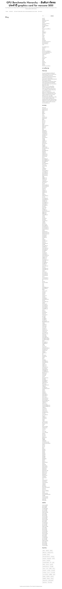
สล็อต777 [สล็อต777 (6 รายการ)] (52, 576)
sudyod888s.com (45, 370)
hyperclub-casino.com (46, 211)
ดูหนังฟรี (43, 61)
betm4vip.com (44, 156)
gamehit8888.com (45, 199)
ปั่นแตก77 (44, 436)
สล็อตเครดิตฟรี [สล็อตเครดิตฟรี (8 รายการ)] (50, 580)
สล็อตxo (43, 463)
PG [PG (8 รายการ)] (50, 562)
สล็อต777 (43, 39)
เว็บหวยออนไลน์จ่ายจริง (46, 494)
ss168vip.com (44, 364)
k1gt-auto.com (44, 224)
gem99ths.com (44, 200)
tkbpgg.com (44, 383)
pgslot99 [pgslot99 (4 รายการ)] (51, 564)
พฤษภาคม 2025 (45, 519)
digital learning (45, 174)
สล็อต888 (43, 26)
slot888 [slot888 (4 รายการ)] (50, 568)
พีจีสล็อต (43, 438)
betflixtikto (44, 152)
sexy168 (43, 345)
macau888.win (44, 250)
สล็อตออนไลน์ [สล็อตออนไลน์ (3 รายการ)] (45, 580)
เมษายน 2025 (44, 520)
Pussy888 (43, 317)
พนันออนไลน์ (44, 437)
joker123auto (44, 218)
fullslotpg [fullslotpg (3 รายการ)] (52, 556)
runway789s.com (45, 332)
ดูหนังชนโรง (44, 62)
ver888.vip (44, 407)
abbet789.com (44, 131)
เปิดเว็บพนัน (44, 486)
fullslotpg (43, 58)
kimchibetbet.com (45, 226)
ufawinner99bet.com (45, 400)
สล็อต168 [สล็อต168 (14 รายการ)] (48, 576)
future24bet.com (45, 198)
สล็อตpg (43, 461)
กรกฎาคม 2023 (45, 545)
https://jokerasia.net (45, 42)
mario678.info (44, 252)
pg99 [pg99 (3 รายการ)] (53, 562)
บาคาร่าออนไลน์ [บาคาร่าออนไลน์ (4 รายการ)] (45, 574)
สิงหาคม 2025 (44, 515)
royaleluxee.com (45, 330)
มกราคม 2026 (44, 509)
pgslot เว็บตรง (44, 57)
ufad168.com (44, 393)
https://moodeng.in (45, 43)
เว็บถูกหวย (44, 488)
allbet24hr (44, 136)
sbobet (43, 340)
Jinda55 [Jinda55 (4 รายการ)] (53, 558)
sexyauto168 (44, 346)
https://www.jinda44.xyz (45, 23)
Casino (43, 167)
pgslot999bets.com (45, 299)
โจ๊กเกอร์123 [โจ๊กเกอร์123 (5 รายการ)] (50, 582)
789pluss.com (44, 118)
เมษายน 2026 (44, 506)
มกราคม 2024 (44, 538)
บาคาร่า (43, 430)
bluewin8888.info (45, 161)
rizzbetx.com (44, 325)
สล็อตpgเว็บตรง (45, 462)
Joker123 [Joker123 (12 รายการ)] (44, 560)
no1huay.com (44, 271)
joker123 (43, 18)
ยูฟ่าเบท (43, 445)
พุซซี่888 (43, 439)
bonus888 (44, 162)
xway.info (43, 413)
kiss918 (43, 36)
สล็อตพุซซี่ (44, 464)
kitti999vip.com (44, 231)
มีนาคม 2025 (44, 521)
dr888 (43, 176)
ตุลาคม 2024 (44, 527)
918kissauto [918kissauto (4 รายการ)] (44, 552)
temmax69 (44, 375)
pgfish (43, 286)
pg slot (43, 37)
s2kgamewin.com (45, 333)
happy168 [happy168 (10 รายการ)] (44, 558)
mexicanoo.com (44, 256)
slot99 (43, 27)
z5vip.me (43, 415)
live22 (43, 59)
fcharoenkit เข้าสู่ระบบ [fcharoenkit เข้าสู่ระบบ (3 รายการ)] (46, 556)
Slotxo (43, 358)
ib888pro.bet (44, 212)
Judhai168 (44, 223)
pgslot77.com (44, 295)
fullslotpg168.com (45, 195)
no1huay (43, 270)
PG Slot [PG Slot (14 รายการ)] (47, 564)
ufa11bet (43, 389)
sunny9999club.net (45, 371)
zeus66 (43, 419)
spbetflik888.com (45, 361)
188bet (43, 112)
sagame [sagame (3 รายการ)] (44, 568)
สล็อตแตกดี (44, 474)
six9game (43, 351)
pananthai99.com (45, 277)
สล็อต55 (43, 451)
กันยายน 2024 (44, 528)
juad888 (43, 221)
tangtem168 (44, 374)
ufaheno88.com (44, 394)
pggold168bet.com (45, 287)
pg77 (43, 283)
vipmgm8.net (44, 408)
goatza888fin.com (45, 202)
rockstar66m (44, 326)
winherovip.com (45, 411)
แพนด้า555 (44, 499)
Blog (7, 11)
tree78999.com (44, 387)
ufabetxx (43, 390)
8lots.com (43, 120)
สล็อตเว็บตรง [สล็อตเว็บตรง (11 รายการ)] (45, 582)
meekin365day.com (45, 255)
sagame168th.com (45, 337)
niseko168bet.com (45, 268)
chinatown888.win (45, 170)
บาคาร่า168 (44, 431)
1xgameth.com (44, 117)
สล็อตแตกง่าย (44, 471)
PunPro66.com (44, 312)
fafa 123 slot (44, 182)
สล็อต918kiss (44, 458)
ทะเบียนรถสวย (44, 427)
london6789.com (45, 243)
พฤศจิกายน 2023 (45, 540)
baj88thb (43, 145)
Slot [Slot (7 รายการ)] (47, 568)
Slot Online (44, 355)
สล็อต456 (43, 64)
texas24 (43, 376)
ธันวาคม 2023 (44, 539)
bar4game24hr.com (45, 148)
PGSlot (43, 289)
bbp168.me (44, 151)
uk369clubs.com (45, 401)
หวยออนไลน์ (44, 481)
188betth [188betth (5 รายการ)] (47, 550)
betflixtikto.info (44, 155)
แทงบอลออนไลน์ (45, 496)
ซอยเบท (43, 424)
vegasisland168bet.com (46, 405)
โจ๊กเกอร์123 (44, 500)
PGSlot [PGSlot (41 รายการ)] (44, 564)
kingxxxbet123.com (45, 227)
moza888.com (44, 263)
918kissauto (44, 126)
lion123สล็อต (44, 236)
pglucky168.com (45, 288)
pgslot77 (43, 294)
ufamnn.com (44, 396)
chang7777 (44, 169)
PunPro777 (44, 313)
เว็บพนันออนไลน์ (45, 493)
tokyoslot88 (44, 40)
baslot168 (43, 149)
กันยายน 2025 (44, 514)
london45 (43, 242)
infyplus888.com (45, 214)
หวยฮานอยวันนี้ (45, 482)
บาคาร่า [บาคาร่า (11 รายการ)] (48, 572)
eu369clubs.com (45, 181)
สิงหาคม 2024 (44, 530)
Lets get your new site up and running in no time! (25, 11)
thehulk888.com (45, 380)
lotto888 (43, 244)
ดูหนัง (43, 60)
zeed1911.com (44, 418)
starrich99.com (44, 368)
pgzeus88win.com (45, 301)
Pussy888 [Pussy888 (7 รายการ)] (51, 566)
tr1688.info (44, 386)
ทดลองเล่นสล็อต (45, 426)
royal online (44, 327)
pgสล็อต (43, 302)
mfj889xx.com (44, 257)
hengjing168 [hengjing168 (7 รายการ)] (49, 558)
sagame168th (44, 336)
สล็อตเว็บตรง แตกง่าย (45, 20)
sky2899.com (44, 352)
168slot (43, 111)
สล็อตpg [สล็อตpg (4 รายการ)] (48, 578)
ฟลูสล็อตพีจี (44, 440)
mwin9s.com (44, 264)
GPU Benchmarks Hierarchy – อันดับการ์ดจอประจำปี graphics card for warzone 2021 (31, 4)
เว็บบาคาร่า (44, 489)
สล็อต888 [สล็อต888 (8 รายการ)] (44, 578)
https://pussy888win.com (46, 53)
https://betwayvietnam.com (46, 41)
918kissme (44, 127)
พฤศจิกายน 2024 (45, 526)
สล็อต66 (43, 22)
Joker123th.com (44, 220)
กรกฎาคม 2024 (45, 531)
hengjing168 (44, 207)
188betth (43, 113)
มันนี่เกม (43, 444)
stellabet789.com (45, 369)
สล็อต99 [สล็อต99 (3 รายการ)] (44, 576)
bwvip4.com (44, 164)
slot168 (43, 357)
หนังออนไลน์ (44, 477)
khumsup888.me (45, 225)
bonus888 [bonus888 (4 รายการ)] (44, 554)
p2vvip (43, 276)
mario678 (43, 251)
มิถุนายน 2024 (44, 532)
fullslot (43, 193)
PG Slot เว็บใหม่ (45, 282)
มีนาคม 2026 (44, 507)
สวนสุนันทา (44, 476)
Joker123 (43, 217)
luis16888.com (44, 246)
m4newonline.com (45, 248)
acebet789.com (44, 133)
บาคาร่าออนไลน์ (45, 432)
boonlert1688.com (45, 163)
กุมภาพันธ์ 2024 (45, 537)
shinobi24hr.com (45, 349)
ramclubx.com (44, 320)
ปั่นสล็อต (43, 433)
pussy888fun (44, 318)
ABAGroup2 (44, 130)
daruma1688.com (45, 173)
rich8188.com (44, 324)
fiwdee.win (44, 189)
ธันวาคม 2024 (44, 525)
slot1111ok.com (44, 356)
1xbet (43, 34)
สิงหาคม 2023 (44, 544)
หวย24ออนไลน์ (44, 480)
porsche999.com (45, 305)
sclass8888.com (44, 343)
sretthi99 (43, 363)
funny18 (43, 35)
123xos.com (44, 107)
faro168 (43, 63)
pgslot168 (43, 292)
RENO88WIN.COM (45, 321)
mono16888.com (45, 262)
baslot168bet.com (45, 150)
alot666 (43, 138)
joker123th (44, 219)
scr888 (43, 344)
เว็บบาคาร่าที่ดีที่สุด (45, 490)
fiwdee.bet (44, 188)
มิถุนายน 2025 (44, 518)
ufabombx (44, 392)
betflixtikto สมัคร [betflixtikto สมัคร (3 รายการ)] (50, 552)
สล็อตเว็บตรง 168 (45, 470)
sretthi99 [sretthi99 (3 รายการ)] (48, 570)
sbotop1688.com (45, 342)
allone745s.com (44, 137)
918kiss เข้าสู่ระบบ (45, 125)
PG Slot (43, 281)
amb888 (43, 139)
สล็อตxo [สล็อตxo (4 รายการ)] (52, 578)
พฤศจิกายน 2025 (45, 512)
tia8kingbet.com (45, 382)
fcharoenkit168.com (45, 186)
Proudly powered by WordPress (25, 586)
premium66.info (45, 306)
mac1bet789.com (45, 249)
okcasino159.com (45, 274)
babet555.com (44, 143)
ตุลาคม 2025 (44, 513)
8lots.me (43, 123)
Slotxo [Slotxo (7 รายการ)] (54, 568)
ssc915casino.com (45, 367)
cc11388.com (44, 168)
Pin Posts (40, 11)
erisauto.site (44, 180)
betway (43, 157)
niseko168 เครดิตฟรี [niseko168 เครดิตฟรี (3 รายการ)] (46, 562)
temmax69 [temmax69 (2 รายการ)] (53, 570)
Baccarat (43, 144)
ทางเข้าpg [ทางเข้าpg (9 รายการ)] (44, 572)
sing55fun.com (44, 350)
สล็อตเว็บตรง (44, 21)
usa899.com (44, 402)
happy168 (44, 206)
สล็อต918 (43, 457)
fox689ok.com (44, 192)
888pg (43, 119)
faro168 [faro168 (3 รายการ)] (48, 554)
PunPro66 (44, 311)
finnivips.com (44, 187)
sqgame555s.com (45, 362)
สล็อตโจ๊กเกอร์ (44, 475)
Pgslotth (43, 300)
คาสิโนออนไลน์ (44, 421)
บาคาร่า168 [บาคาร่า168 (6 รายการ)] (53, 572)
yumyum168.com (45, 414)
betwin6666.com (45, 158)
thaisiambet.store (45, 377)
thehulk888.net (44, 381)
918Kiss (43, 124)
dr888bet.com (44, 177)
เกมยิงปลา (44, 483)
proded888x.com (45, 308)
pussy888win (44, 319)
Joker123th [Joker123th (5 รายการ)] (48, 560)
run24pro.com (44, 331)
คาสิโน (43, 420)
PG (42, 280)
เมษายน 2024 (44, 534)
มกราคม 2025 (44, 524)
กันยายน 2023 (44, 543)
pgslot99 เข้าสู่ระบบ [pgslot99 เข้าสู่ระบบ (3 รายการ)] (46, 566)
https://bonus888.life (45, 25)
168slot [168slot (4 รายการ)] (44, 550)
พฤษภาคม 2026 (45, 505)
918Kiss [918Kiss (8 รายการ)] (51, 550)
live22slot (43, 239)
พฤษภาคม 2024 (45, 533)
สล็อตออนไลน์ (44, 465)
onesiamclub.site (45, 275)
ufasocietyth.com (45, 399)
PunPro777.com (44, 314)
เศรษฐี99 (43, 495)
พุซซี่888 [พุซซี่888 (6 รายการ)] (50, 574)
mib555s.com (44, 258)
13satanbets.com (45, 108)
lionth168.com (44, 237)
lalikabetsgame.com (45, 232)
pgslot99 (43, 296)
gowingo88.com (45, 205)
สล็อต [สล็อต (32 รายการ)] (54, 574)
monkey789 (44, 261)
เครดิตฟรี (43, 484)
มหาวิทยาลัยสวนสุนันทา (46, 443)
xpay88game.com (45, 412)
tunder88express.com (45, 388)
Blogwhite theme (39, 586)
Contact (11, 11)
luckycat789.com (45, 245)
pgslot (43, 44)
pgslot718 (43, 293)
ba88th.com (44, 142)
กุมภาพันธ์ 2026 (45, 508)
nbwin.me (43, 267)
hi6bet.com (44, 208)
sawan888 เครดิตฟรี (45, 338)
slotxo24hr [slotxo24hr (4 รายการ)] (44, 570)
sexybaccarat (44, 54)
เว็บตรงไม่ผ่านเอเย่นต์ (46, 487)
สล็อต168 (43, 19)
